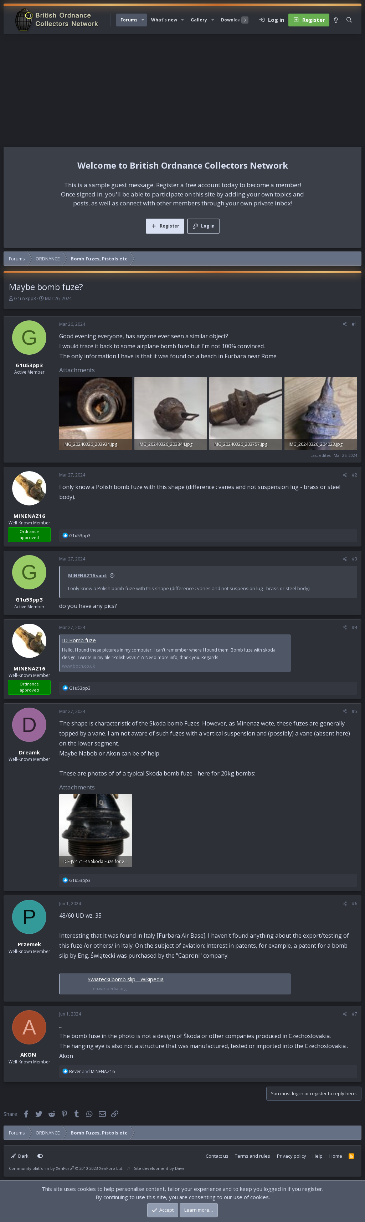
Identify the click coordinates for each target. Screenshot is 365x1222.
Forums (129, 20)
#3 (354, 559)
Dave (180, 1168)
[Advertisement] (182, 88)
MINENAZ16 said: (87, 575)
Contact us (217, 1156)
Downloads (233, 20)
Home (335, 1156)
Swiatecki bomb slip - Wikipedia (126, 979)
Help (318, 1156)
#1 (354, 324)
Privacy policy (291, 1156)
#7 (354, 1014)
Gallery (199, 20)
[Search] (349, 20)
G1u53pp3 (25, 298)
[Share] (344, 324)
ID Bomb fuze (79, 640)
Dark (20, 1156)
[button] (143, 20)
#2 (354, 475)
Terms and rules (252, 1156)
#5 (354, 711)
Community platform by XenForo (66, 1168)
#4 (354, 627)
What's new (164, 20)
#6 (354, 904)
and (92, 1071)
